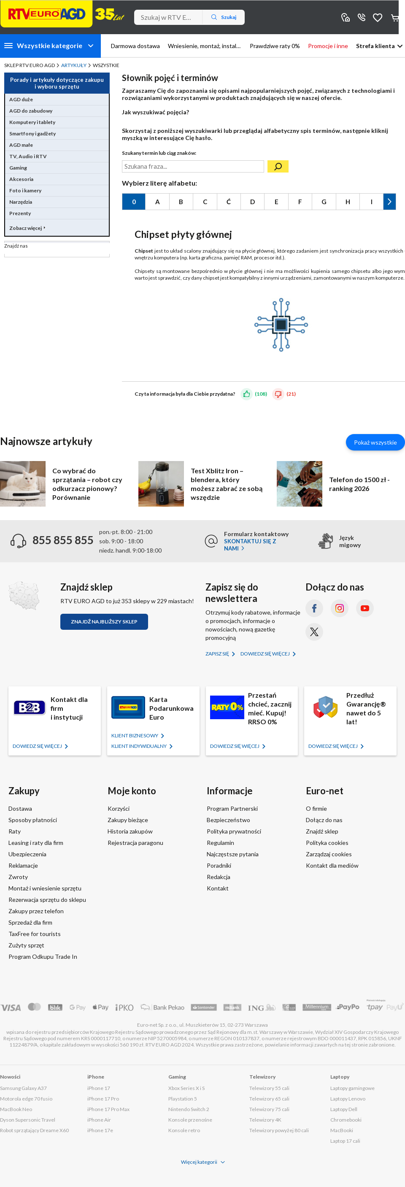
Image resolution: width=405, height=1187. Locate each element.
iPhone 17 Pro (103, 1098)
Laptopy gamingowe (352, 1088)
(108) (261, 394)
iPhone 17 (98, 1088)
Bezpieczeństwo (228, 819)
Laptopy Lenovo (347, 1098)
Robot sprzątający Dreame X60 (34, 1130)
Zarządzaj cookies (329, 854)
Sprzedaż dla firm (30, 922)
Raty (14, 831)
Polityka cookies (327, 842)
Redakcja (218, 876)
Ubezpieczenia (27, 854)
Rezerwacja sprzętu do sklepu (47, 899)
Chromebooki (346, 1120)
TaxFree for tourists (34, 933)
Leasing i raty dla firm (35, 842)
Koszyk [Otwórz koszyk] (395, 17)
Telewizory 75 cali (269, 1109)
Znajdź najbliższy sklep (104, 621)
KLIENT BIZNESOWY (135, 735)
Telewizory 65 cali (269, 1098)
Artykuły (73, 65)
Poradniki (219, 865)
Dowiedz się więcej (265, 653)
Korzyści (119, 808)
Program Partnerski (232, 808)
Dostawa (20, 808)
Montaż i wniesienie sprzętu (44, 888)
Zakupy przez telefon (36, 911)
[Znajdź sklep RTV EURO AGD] (23, 595)
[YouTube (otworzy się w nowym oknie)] (365, 608)
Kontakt (218, 888)
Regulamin (220, 842)
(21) (291, 394)
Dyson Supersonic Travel (27, 1120)
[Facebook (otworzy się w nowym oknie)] (314, 608)
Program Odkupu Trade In (42, 956)
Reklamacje (23, 865)
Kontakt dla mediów (332, 865)
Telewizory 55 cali (269, 1088)
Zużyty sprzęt (26, 945)
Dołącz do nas (324, 819)
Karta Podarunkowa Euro (171, 708)
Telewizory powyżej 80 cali (279, 1130)
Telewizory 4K (265, 1120)
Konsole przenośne (190, 1120)
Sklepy (345, 17)
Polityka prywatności (234, 831)
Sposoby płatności (32, 819)
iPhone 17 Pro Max (108, 1109)
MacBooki (341, 1130)
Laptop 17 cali (345, 1141)
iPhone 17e (100, 1130)
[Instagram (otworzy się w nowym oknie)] (339, 608)
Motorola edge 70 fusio (26, 1098)
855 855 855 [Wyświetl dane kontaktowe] (361, 17)
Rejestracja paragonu (135, 842)
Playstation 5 (182, 1098)
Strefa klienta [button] (375, 45)
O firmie (316, 808)
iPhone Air (99, 1120)
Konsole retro (184, 1130)
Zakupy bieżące (128, 819)
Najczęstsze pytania (233, 854)
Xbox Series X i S (186, 1088)
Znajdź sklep (322, 831)
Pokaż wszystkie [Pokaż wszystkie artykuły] (375, 442)
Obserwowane (377, 17)
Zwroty (18, 876)
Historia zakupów (130, 831)
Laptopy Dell (343, 1109)
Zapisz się (217, 653)
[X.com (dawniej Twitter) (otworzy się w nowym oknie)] (314, 632)
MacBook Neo (16, 1109)
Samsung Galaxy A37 (23, 1088)
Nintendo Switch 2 (188, 1109)
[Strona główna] (62, 13)
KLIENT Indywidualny (139, 746)
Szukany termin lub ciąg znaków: (159, 153)
